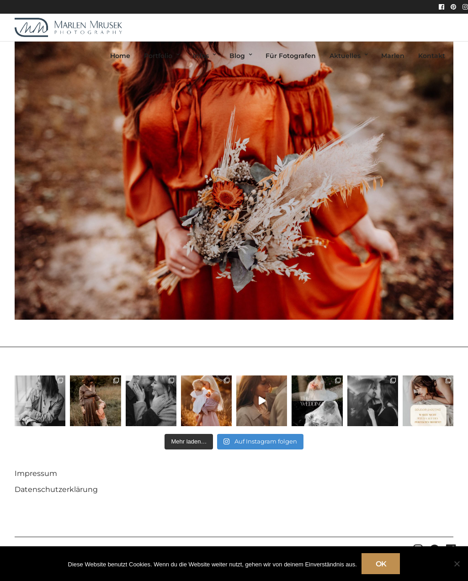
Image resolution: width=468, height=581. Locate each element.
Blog (237, 56)
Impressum (36, 473)
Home (120, 56)
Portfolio (158, 56)
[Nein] (456, 563)
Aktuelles (345, 56)
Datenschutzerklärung (56, 489)
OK (381, 564)
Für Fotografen (291, 56)
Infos (201, 56)
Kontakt (431, 56)
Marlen (392, 56)
